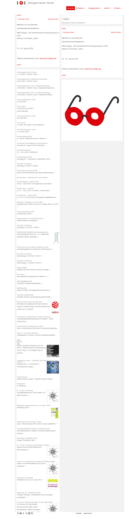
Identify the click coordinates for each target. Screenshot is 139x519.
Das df (106, 8)
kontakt (78, 513)
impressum (87, 513)
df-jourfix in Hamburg (24, 164)
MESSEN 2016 (22, 288)
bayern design (22, 267)
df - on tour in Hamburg (25, 390)
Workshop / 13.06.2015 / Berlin (27, 438)
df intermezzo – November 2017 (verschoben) (32, 177)
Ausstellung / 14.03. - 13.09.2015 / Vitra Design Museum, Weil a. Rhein (37, 361)
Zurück (19, 15)
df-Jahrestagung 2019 (24, 136)
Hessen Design (22, 377)
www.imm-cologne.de (48, 58)
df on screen (21, 106)
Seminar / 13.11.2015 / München (27, 333)
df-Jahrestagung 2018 (24, 157)
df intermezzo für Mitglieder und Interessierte (32, 143)
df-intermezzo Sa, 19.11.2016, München (30, 218)
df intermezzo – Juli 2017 (25, 188)
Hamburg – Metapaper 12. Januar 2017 (30, 202)
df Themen (80, 8)
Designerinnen (94, 8)
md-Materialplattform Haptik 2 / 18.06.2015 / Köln (33, 429)
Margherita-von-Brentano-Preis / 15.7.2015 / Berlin (34, 405)
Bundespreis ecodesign (25, 478)
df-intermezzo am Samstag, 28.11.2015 (30, 326)
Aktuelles (70, 8)
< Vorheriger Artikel (23, 19)
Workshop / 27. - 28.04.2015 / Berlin (29, 493)
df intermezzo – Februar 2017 (27, 195)
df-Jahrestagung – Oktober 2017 (28, 182)
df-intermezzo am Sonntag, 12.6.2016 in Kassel (33, 247)
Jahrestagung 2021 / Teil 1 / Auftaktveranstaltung (33, 93)
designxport (21, 384)
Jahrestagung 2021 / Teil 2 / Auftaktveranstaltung (33, 86)
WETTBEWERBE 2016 (24, 281)
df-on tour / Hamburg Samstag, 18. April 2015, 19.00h (35, 502)
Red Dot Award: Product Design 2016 (29, 302)
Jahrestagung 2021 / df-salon (27, 72)
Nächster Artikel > (53, 19)
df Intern (117, 8)
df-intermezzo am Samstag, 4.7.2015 (29, 422)
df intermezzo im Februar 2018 (27, 170)
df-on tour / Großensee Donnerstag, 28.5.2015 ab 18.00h (36, 461)
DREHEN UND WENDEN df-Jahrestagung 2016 (32, 232)
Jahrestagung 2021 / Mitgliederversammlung (32, 79)
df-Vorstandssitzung (24, 150)
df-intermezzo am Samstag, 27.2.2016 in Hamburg (34, 317)
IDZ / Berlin (21, 274)
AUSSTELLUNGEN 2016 (25, 295)
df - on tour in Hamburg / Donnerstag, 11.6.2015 (33, 445)
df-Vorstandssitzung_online (26, 99)
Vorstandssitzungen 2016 (25, 211)
